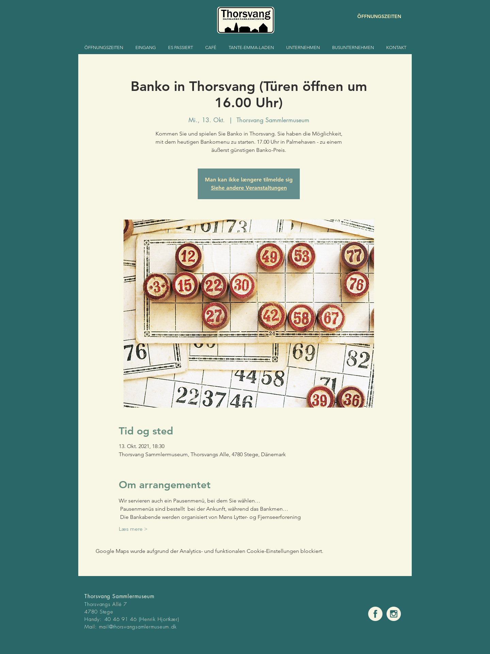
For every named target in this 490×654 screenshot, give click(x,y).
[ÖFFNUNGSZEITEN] (377, 16)
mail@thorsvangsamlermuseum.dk (138, 626)
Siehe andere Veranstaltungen (249, 188)
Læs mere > (133, 529)
